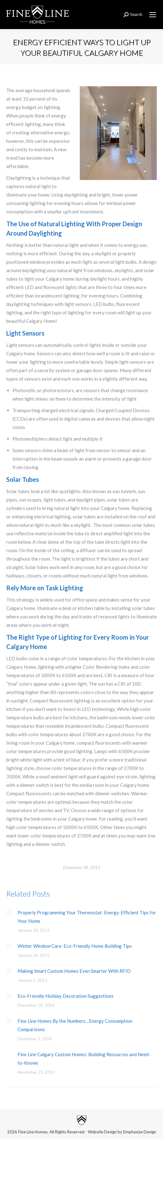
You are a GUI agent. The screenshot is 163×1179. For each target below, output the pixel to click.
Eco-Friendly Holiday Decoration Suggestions (66, 996)
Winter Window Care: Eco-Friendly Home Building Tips (75, 946)
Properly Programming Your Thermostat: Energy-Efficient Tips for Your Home (87, 917)
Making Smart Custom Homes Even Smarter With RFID (74, 971)
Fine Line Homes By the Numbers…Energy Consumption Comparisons (75, 1025)
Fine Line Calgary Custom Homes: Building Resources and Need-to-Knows (84, 1059)
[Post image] (8, 912)
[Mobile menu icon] (153, 15)
